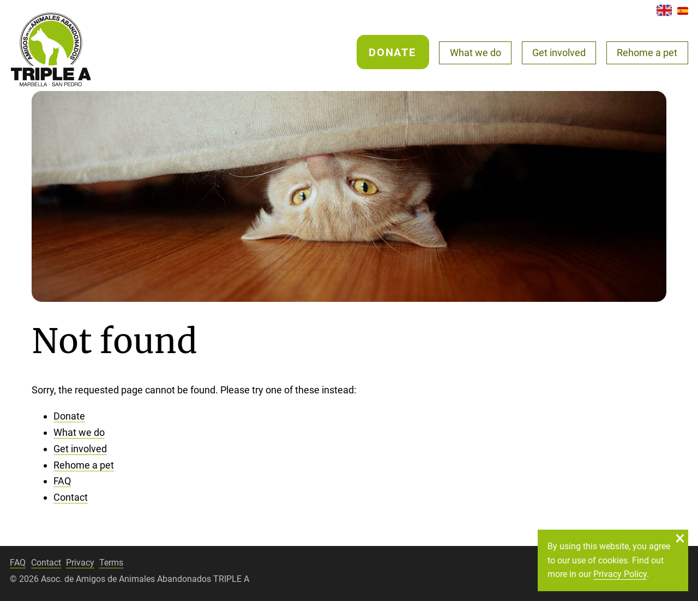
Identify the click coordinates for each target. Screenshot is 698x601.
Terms (111, 562)
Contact (70, 497)
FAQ (62, 481)
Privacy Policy (620, 574)
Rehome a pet (647, 52)
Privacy (80, 562)
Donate (392, 52)
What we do (475, 52)
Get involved (559, 52)
